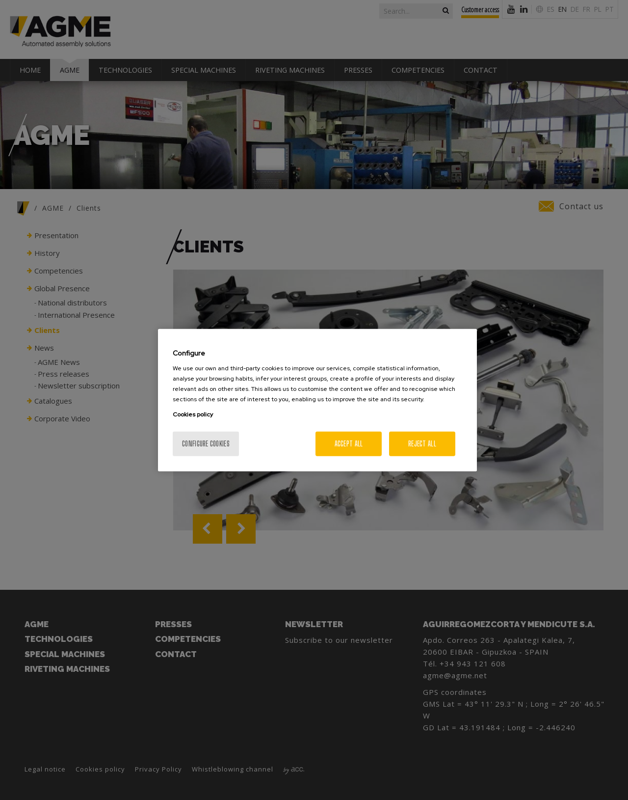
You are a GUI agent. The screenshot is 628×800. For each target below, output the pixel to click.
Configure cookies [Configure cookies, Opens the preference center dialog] (206, 444)
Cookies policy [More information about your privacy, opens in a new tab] (193, 414)
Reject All (422, 444)
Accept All (349, 444)
